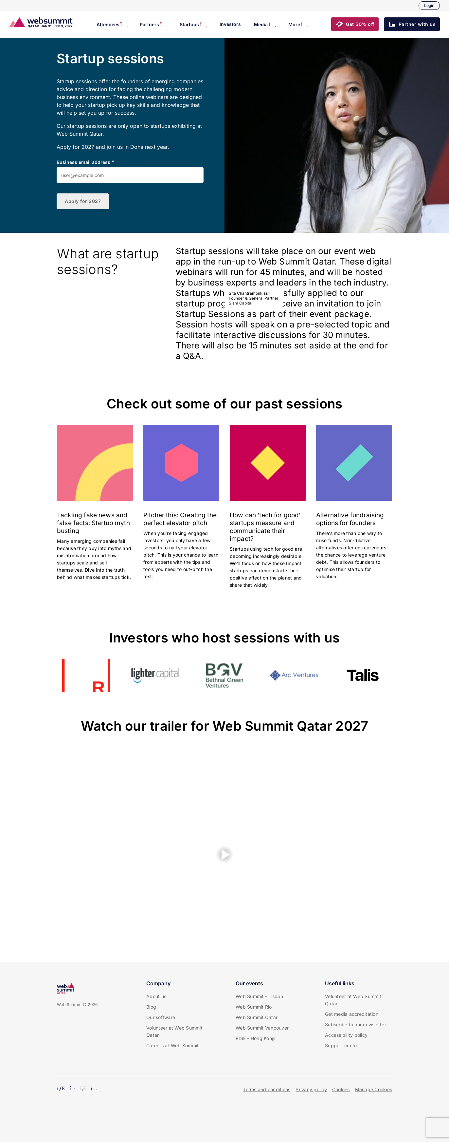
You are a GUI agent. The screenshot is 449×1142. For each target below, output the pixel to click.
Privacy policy (311, 1089)
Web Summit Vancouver (262, 1028)
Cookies (341, 1089)
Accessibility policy (346, 1035)
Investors (230, 24)
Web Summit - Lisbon (259, 996)
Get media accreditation (351, 1014)
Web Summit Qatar (257, 1017)
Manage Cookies (373, 1089)
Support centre (342, 1045)
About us (156, 996)
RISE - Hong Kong (255, 1038)
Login (429, 5)
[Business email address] (130, 175)
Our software (160, 1017)
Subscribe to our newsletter (355, 1024)
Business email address (83, 162)
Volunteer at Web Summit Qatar (174, 1031)
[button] (355, 24)
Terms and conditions (266, 1089)
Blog (151, 1007)
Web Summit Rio (254, 1007)
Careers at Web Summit (172, 1045)
